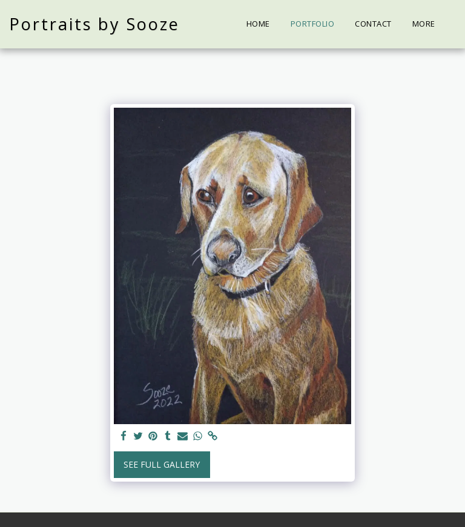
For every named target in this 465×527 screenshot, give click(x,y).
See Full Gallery (162, 464)
